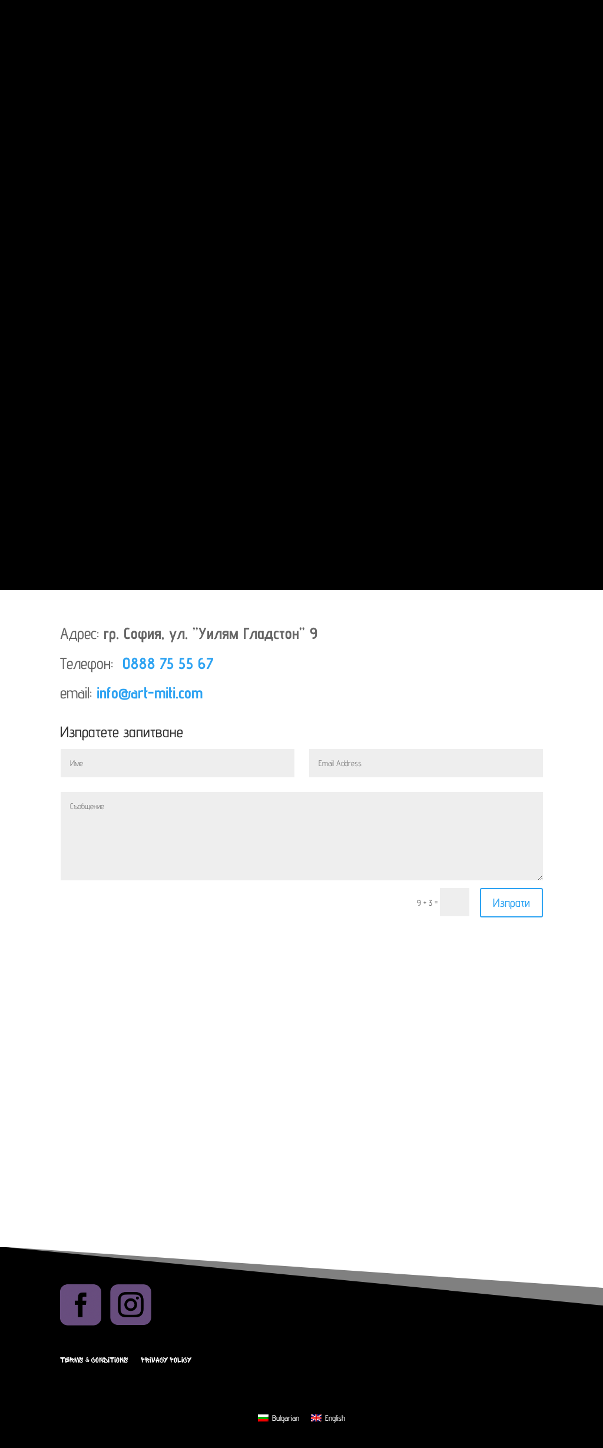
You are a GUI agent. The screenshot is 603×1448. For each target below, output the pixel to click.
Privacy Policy (166, 1360)
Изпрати (511, 903)
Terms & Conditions (94, 1360)
